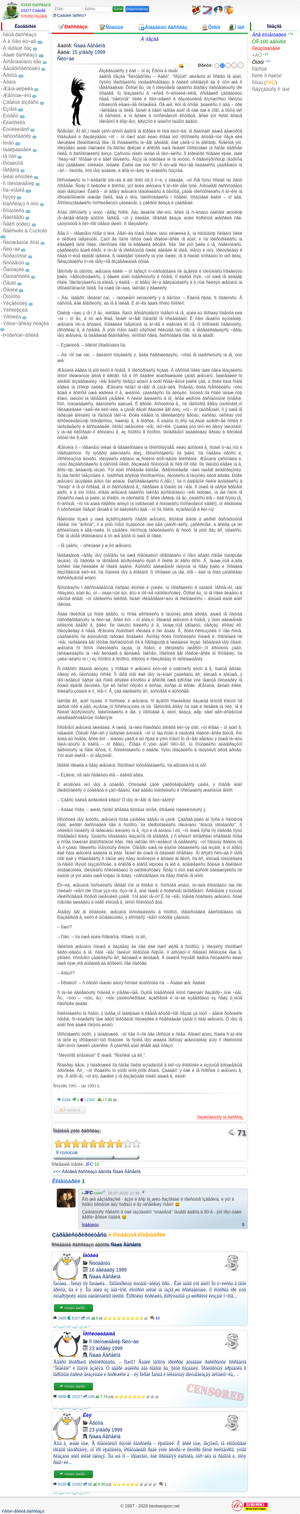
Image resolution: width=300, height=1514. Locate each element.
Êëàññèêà (14, 122)
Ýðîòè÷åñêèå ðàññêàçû (22, 1511)
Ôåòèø (10, 289)
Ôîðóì (258, 62)
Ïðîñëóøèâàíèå (99, 1334)
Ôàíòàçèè (13, 269)
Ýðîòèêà (12, 317)
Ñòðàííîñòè (15, 256)
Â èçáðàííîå (70, 1110)
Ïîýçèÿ (9, 197)
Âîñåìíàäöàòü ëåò (22, 61)
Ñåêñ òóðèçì (17, 224)
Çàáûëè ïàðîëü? (69, 15)
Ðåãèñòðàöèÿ (137, 9)
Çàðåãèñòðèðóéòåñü (79, 1235)
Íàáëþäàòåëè (17, 149)
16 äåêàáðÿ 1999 (108, 1270)
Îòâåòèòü (90, 1224)
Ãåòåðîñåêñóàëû (21, 68)
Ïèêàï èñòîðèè (18, 176)
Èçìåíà (10, 109)
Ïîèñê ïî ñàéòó (267, 75)
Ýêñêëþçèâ (15, 310)
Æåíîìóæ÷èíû (17, 95)
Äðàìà (9, 82)
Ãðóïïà (10, 75)
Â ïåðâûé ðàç (17, 48)
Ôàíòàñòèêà (16, 276)
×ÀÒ (257, 55)
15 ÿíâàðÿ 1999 (88, 52)
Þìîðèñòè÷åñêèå (21, 335)
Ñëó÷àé (11, 249)
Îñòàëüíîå (13, 163)
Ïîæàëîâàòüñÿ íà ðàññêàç (220, 1117)
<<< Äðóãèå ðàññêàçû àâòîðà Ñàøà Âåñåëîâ (96, 1171)
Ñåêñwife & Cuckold (25, 230)
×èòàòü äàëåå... (73, 1308)
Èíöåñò (10, 116)
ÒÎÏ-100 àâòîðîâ (269, 41)
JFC (89, 1164)
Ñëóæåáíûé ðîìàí (21, 242)
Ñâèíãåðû (13, 217)
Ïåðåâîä (11, 170)
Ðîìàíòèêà (13, 210)
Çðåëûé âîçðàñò (21, 102)
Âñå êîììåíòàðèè (269, 35)
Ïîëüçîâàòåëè (266, 48)
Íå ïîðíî (9, 156)
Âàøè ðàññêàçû (20, 55)
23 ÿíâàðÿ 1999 (105, 1430)
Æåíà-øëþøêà (18, 88)
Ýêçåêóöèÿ (15, 303)
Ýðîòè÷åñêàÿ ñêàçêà (26, 323)
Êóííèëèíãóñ (16, 129)
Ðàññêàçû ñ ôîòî (21, 203)
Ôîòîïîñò (11, 296)
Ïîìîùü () (264, 82)
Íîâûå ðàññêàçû (19, 34)
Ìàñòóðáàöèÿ (17, 136)
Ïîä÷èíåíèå (14, 190)
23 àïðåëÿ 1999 (106, 1348)
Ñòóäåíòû (13, 262)
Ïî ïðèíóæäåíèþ (18, 183)
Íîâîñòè (259, 69)
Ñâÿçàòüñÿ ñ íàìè (271, 89)
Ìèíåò (8, 143)
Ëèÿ (87, 1415)
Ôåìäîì (9, 283)
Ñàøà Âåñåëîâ (89, 45)
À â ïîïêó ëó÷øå (19, 41)
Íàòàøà (90, 1255)
